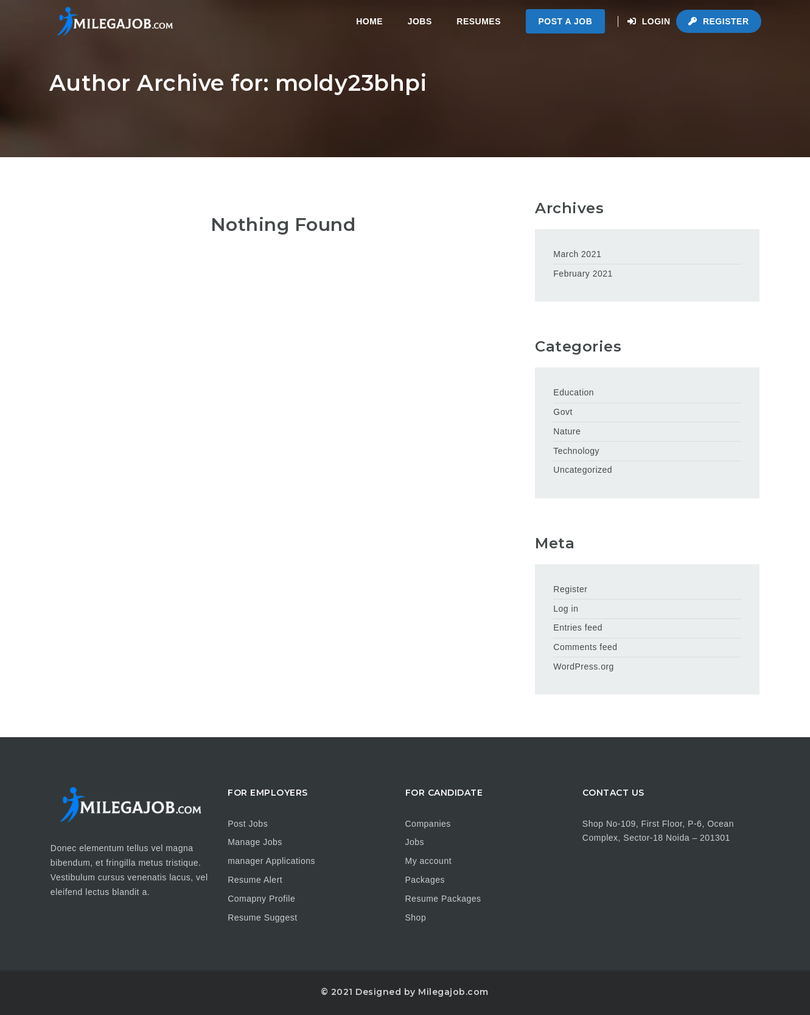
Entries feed (577, 627)
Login (649, 21)
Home (369, 21)
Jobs (420, 21)
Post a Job (566, 21)
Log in (565, 609)
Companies (428, 824)
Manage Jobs (255, 842)
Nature (567, 431)
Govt (563, 412)
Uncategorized (582, 470)
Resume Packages (443, 899)
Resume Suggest (262, 917)
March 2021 (577, 254)
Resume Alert (255, 880)
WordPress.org (583, 666)
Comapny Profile (261, 899)
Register (718, 21)
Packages (425, 880)
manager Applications (271, 861)
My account (428, 861)
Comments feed (585, 647)
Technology (576, 451)
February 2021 (583, 273)
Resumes (478, 21)
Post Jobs (248, 824)
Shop (416, 917)
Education (573, 392)
